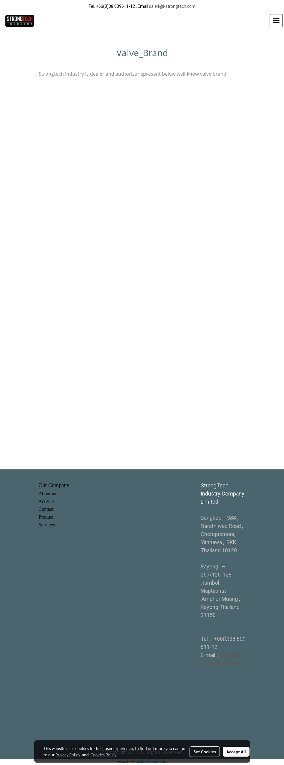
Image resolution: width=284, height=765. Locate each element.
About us (47, 493)
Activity (46, 501)
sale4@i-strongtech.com (172, 6)
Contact (46, 509)
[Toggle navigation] (276, 20)
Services (47, 524)
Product (46, 517)
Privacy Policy (67, 754)
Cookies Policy (103, 754)
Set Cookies (204, 751)
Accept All (236, 751)
